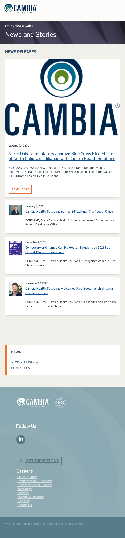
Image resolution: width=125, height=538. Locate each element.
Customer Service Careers (34, 485)
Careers (25, 471)
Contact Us (20, 368)
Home (9, 25)
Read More (22, 189)
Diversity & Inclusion (30, 497)
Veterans (23, 493)
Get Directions (42, 461)
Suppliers (23, 501)
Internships (24, 489)
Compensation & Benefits (34, 481)
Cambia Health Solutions (41, 402)
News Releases (22, 362)
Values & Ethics (27, 477)
